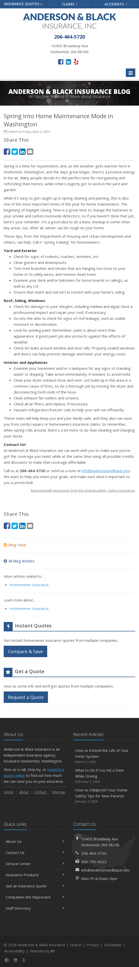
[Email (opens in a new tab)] (30, 151)
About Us (35, 841)
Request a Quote (26, 697)
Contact (40, 792)
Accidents (115, 4)
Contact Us (35, 852)
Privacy (93, 944)
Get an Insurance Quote (35, 885)
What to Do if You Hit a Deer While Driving (104, 776)
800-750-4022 (93, 861)
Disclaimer (113, 944)
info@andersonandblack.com (106, 470)
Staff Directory (35, 908)
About (24, 792)
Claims (69, 4)
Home (9, 792)
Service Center (35, 863)
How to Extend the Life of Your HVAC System (104, 756)
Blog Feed (15, 544)
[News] (32, 960)
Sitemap (58, 792)
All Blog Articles (19, 560)
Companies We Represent (35, 897)
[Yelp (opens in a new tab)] (76, 61)
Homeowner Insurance (29, 584)
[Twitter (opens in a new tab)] (14, 151)
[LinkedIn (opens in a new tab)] (68, 61)
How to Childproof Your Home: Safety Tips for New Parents (104, 795)
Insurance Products (35, 874)
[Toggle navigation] (130, 73)
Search (75, 944)
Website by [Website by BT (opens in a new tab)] (42, 950)
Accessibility (14, 950)
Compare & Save (25, 651)
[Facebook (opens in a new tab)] (60, 61)
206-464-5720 (93, 853)
